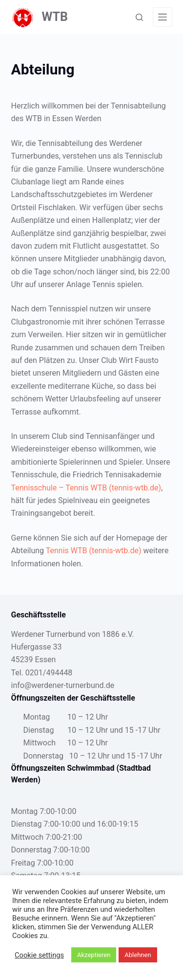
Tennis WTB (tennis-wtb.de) (94, 550)
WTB (55, 17)
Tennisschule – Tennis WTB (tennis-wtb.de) (86, 487)
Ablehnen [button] (137, 955)
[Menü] (162, 17)
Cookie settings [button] (39, 955)
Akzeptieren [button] (93, 955)
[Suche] (139, 17)
